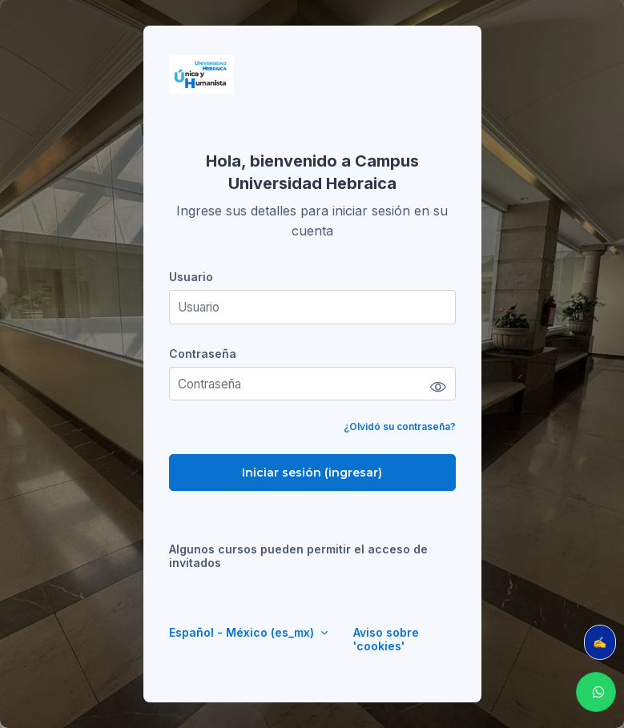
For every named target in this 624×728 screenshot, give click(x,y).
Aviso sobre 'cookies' (386, 639)
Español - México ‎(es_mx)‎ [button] (243, 632)
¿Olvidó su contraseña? (400, 426)
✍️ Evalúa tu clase (604, 642)
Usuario (191, 277)
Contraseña (202, 353)
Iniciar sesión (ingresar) (312, 472)
